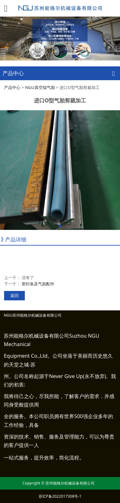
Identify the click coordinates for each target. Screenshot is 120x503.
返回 (14, 295)
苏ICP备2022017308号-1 (60, 496)
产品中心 (12, 87)
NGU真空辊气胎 (40, 87)
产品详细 (15, 239)
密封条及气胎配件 (38, 284)
